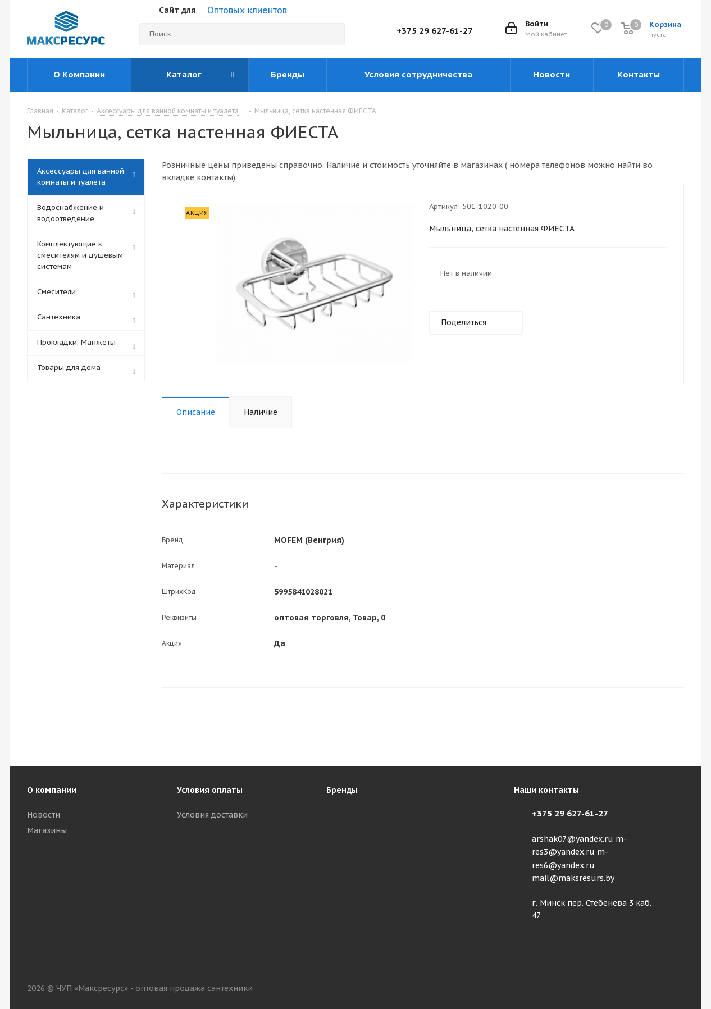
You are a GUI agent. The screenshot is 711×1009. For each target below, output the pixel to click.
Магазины (47, 830)
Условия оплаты (210, 790)
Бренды (342, 790)
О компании (51, 790)
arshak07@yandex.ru (572, 839)
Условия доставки (212, 815)
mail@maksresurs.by (573, 878)
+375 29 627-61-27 (434, 30)
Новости (43, 815)
